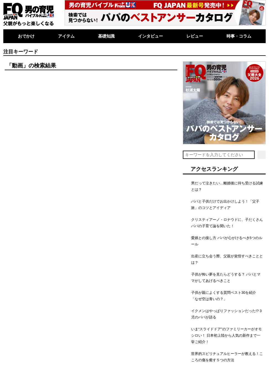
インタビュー (150, 36)
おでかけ (26, 36)
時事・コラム (238, 36)
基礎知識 (106, 36)
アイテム (66, 36)
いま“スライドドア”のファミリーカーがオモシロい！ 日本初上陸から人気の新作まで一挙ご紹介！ (226, 335)
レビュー (194, 36)
